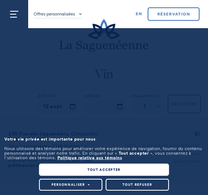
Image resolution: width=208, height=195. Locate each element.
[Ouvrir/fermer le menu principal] (14, 14)
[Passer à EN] (139, 14)
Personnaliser (70, 184)
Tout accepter (104, 169)
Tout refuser (137, 184)
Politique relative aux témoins (89, 158)
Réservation (173, 14)
